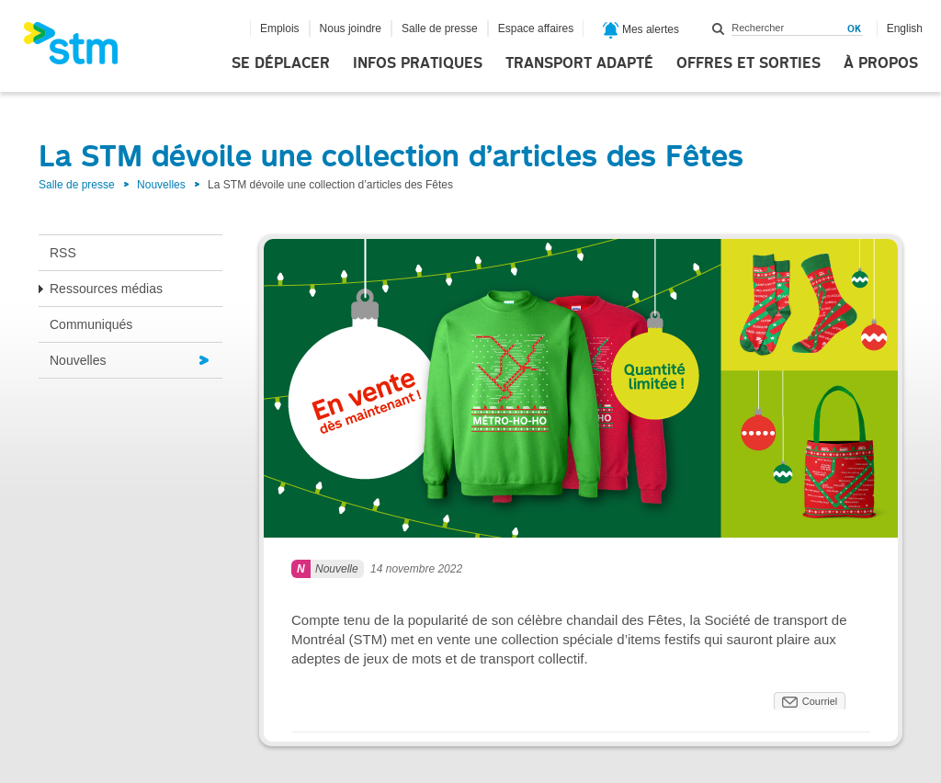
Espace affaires (536, 28)
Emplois (280, 28)
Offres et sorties (748, 63)
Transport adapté (579, 63)
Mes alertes (641, 30)
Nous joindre (350, 28)
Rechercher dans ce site (718, 28)
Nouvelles (161, 184)
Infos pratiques (417, 63)
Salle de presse (440, 28)
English (905, 28)
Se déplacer (281, 63)
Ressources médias (106, 288)
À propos (881, 63)
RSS (63, 252)
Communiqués (91, 324)
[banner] (80, 48)
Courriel (820, 701)
